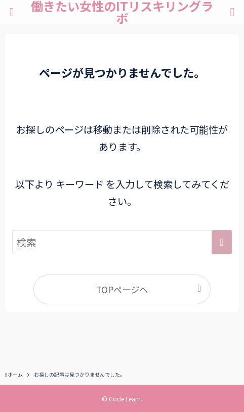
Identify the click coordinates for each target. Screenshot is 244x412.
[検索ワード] (122, 242)
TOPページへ (122, 289)
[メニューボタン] (11, 12)
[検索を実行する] (222, 242)
